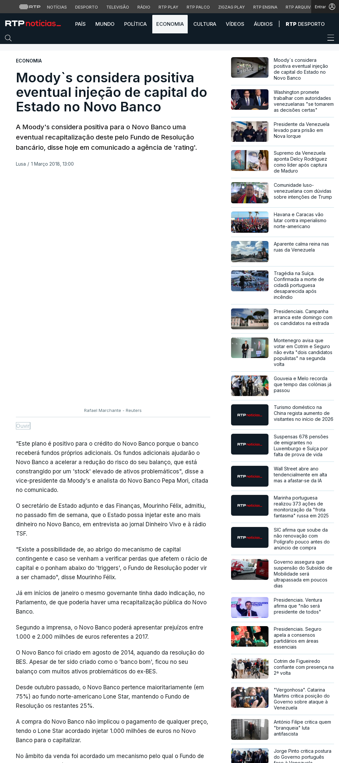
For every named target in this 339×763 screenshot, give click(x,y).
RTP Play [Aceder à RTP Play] (168, 7)
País (80, 24)
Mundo (105, 24)
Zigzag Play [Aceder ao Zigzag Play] (231, 7)
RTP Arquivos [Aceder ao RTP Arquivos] (301, 7)
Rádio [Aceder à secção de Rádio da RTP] (143, 7)
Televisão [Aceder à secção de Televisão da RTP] (117, 7)
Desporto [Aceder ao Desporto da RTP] (86, 7)
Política (135, 24)
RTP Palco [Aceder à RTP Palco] (198, 7)
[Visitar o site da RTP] (29, 6)
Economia (170, 24)
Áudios (263, 24)
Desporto (305, 24)
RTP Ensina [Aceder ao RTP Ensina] (265, 7)
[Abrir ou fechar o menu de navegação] (328, 38)
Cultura (204, 24)
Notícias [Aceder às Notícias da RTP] (57, 7)
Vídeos (235, 24)
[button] (10, 39)
